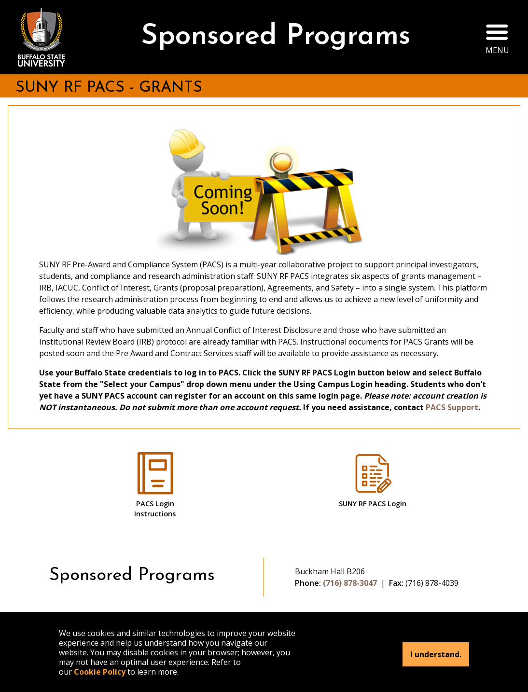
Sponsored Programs (275, 37)
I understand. (435, 654)
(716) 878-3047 (350, 583)
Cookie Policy (99, 671)
